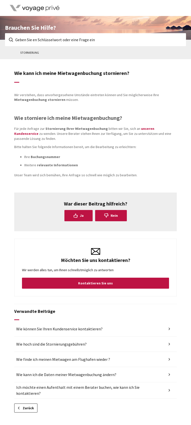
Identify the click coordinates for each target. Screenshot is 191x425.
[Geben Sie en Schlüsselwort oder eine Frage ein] (95, 39)
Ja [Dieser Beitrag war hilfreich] (82, 215)
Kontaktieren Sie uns (95, 283)
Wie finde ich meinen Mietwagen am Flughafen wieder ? (63, 359)
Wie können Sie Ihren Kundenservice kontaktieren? (59, 328)
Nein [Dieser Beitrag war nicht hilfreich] (114, 215)
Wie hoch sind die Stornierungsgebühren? (51, 344)
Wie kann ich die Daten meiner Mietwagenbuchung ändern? (66, 374)
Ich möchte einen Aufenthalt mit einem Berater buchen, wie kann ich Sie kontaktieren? (78, 390)
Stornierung (29, 52)
